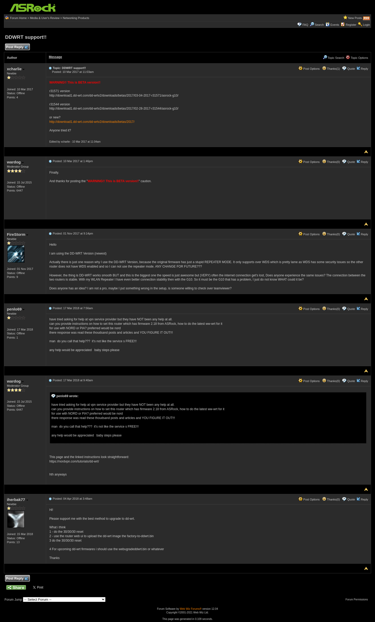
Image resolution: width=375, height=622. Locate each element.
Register (351, 24)
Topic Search (333, 57)
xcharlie (15, 69)
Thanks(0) (331, 161)
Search (319, 24)
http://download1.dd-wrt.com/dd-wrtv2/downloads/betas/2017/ (91, 122)
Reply (364, 68)
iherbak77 (17, 499)
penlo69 (15, 309)
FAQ (305, 24)
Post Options (309, 68)
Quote (351, 68)
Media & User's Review (44, 18)
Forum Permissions (358, 599)
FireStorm (17, 234)
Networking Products (76, 18)
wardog (15, 162)
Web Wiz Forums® (191, 608)
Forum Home (18, 18)
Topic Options (357, 57)
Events (332, 24)
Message (55, 57)
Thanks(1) (331, 68)
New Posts (355, 18)
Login (366, 24)
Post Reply (16, 47)
